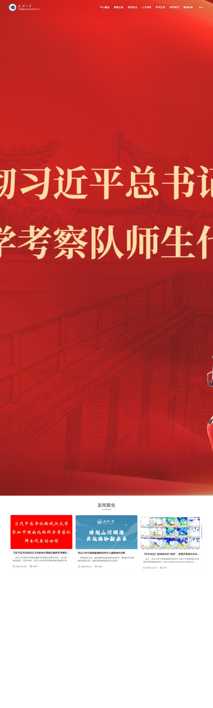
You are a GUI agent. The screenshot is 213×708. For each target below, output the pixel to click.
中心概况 (104, 7)
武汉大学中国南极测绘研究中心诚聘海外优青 (101, 555)
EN (200, 7)
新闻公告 (118, 7)
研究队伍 (132, 7)
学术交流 (160, 7)
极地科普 (188, 7)
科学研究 (174, 7)
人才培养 (146, 7)
